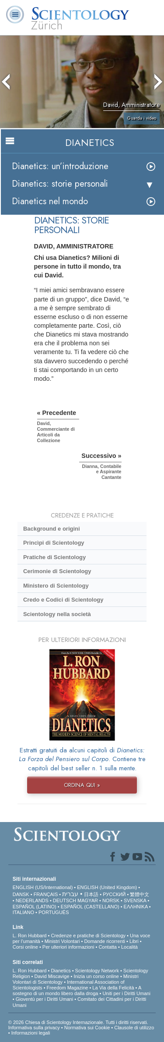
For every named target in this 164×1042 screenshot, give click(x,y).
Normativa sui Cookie (87, 1027)
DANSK (21, 894)
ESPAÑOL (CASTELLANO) (90, 906)
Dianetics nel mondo (50, 201)
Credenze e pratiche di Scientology (88, 935)
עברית (70, 893)
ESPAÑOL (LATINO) (34, 906)
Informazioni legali (30, 1032)
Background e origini (51, 528)
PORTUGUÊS (53, 912)
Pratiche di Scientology (54, 557)
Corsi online (25, 947)
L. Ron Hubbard (30, 935)
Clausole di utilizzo (134, 1027)
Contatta (107, 947)
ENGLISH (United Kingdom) (107, 887)
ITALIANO (23, 912)
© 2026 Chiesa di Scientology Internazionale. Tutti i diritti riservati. (78, 1022)
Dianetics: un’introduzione (60, 166)
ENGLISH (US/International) (43, 887)
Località (129, 947)
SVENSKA (135, 900)
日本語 (91, 894)
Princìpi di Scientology (53, 542)
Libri (134, 941)
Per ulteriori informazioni (68, 947)
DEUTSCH (64, 900)
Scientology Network (97, 970)
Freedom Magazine (67, 987)
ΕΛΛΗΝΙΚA (136, 906)
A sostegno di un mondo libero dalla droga (77, 990)
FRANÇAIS (46, 894)
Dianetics (60, 970)
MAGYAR (87, 900)
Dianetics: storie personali (60, 183)
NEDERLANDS (32, 900)
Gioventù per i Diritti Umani (44, 999)
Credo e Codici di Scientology (63, 599)
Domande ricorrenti (104, 941)
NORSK (110, 900)
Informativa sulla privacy (34, 1027)
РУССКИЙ (114, 894)
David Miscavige (51, 976)
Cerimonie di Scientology (57, 571)
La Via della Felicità (113, 987)
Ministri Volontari (62, 941)
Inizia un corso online (96, 976)
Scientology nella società (57, 614)
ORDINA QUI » (82, 785)
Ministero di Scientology (56, 585)
